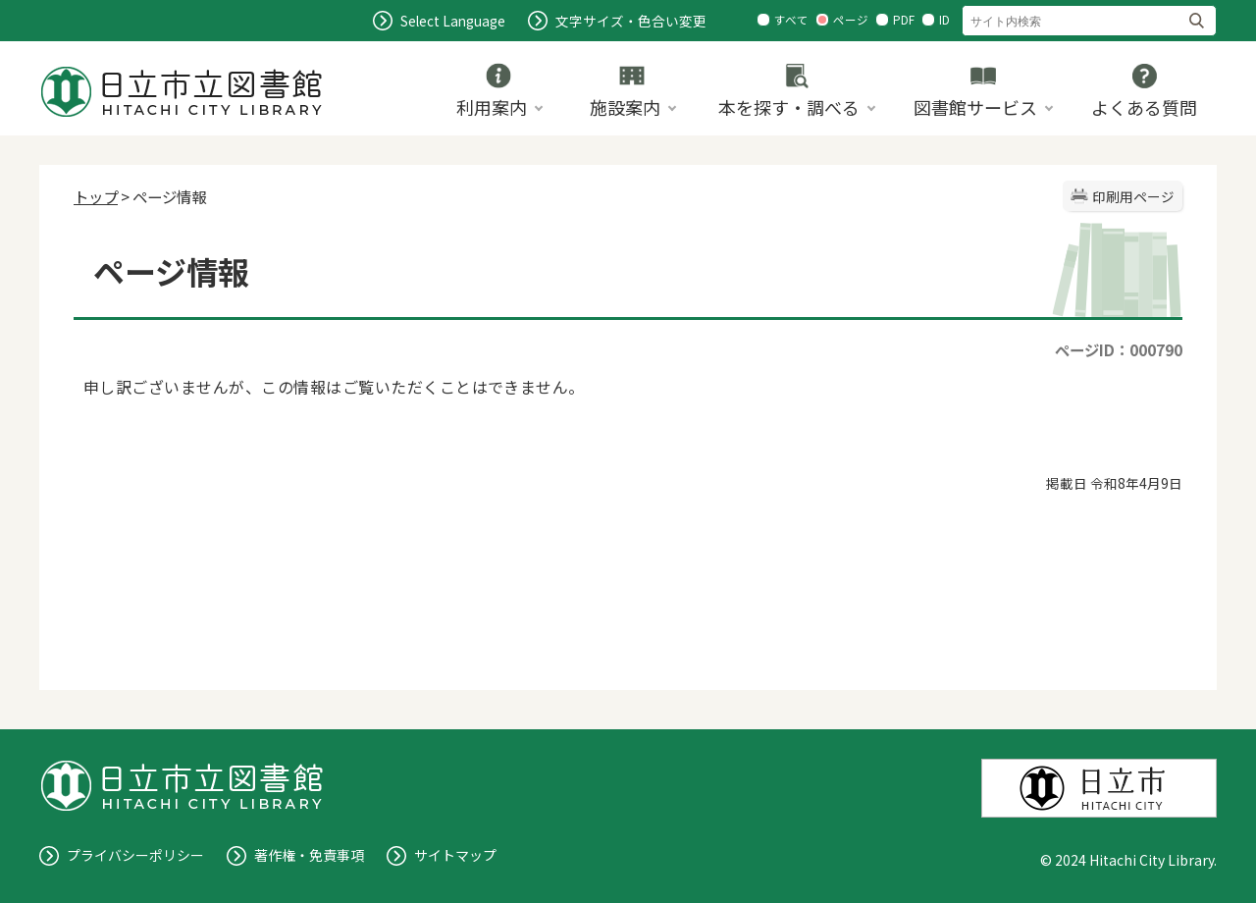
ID (944, 19)
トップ (96, 196)
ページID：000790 (1118, 349)
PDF (904, 19)
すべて (791, 19)
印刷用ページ (1133, 196)
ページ (850, 19)
